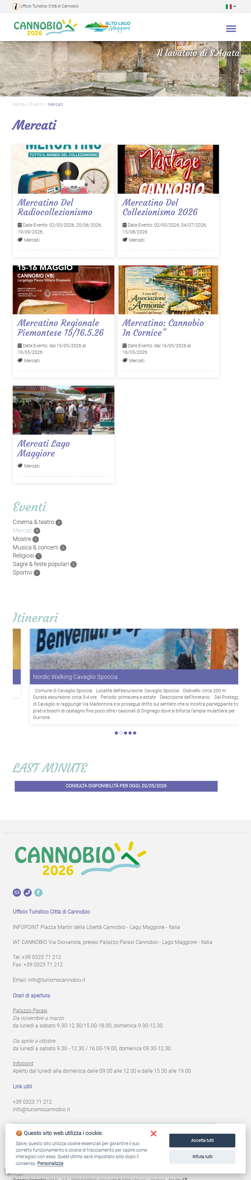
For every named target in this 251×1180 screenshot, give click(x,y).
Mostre (26, 539)
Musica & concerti (39, 547)
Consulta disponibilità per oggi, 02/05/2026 (116, 760)
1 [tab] (116, 707)
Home (19, 104)
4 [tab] (130, 707)
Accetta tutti (202, 1140)
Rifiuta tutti (202, 1156)
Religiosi (27, 555)
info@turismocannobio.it (56, 954)
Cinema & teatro (37, 522)
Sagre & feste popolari (45, 564)
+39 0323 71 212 (41, 931)
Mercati (55, 104)
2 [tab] (121, 707)
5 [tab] (134, 707)
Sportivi (26, 572)
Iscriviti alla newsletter (114, 1103)
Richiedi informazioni (114, 1119)
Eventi (36, 104)
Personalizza (50, 1163)
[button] (231, 6)
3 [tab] (125, 707)
